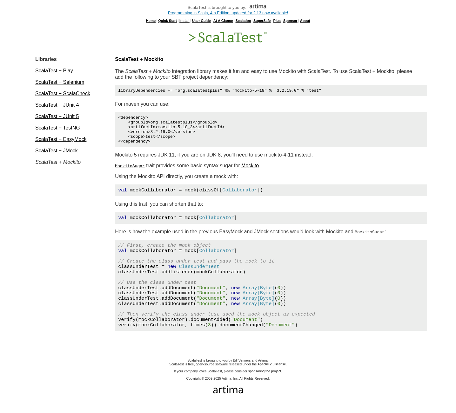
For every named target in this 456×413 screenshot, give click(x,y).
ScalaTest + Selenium (59, 82)
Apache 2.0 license (272, 371)
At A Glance (223, 21)
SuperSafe (262, 21)
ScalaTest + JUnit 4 (57, 105)
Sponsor (290, 21)
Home (151, 21)
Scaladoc (243, 21)
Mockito (250, 172)
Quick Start (167, 21)
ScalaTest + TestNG (57, 127)
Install (184, 21)
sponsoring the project (264, 378)
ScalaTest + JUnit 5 (57, 116)
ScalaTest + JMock (56, 150)
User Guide (201, 21)
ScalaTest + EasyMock (60, 139)
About (305, 21)
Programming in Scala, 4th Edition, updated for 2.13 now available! (228, 12)
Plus (277, 21)
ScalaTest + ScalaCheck (62, 93)
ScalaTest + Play (54, 70)
